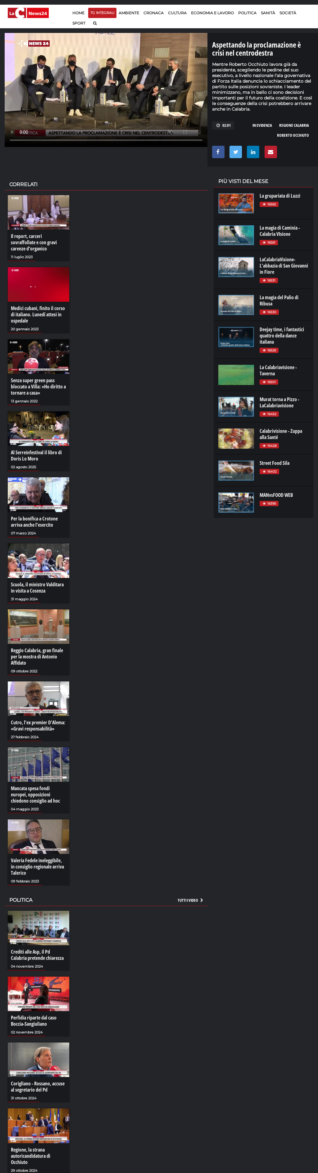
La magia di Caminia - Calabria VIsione (280, 230)
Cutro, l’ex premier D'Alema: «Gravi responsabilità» (38, 725)
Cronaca (153, 13)
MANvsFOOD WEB (276, 495)
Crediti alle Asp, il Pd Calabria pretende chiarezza (37, 954)
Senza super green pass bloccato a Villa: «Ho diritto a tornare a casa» (38, 386)
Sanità (268, 13)
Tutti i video (191, 900)
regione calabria (294, 125)
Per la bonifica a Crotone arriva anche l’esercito (34, 521)
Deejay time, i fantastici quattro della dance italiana (282, 335)
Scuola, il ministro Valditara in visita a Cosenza (37, 587)
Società (287, 13)
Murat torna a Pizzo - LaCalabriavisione (279, 402)
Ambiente (129, 13)
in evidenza (262, 125)
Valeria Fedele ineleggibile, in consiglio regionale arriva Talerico (37, 866)
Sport (78, 23)
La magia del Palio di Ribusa (279, 300)
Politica (247, 13)
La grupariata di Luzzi (280, 195)
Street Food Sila (274, 463)
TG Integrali (102, 13)
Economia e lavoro (212, 13)
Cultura (177, 13)
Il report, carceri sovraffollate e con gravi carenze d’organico (34, 242)
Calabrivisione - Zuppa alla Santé (281, 434)
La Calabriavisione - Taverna (278, 370)
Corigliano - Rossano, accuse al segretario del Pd (38, 1086)
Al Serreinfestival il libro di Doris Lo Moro (36, 455)
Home (78, 13)
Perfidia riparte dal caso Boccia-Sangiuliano (34, 1020)
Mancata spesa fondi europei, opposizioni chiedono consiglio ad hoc (35, 794)
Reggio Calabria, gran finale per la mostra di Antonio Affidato (37, 656)
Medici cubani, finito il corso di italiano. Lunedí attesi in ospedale (38, 314)
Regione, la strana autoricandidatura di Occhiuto (30, 1156)
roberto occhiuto (293, 135)
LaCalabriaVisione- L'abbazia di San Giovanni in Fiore (284, 265)
